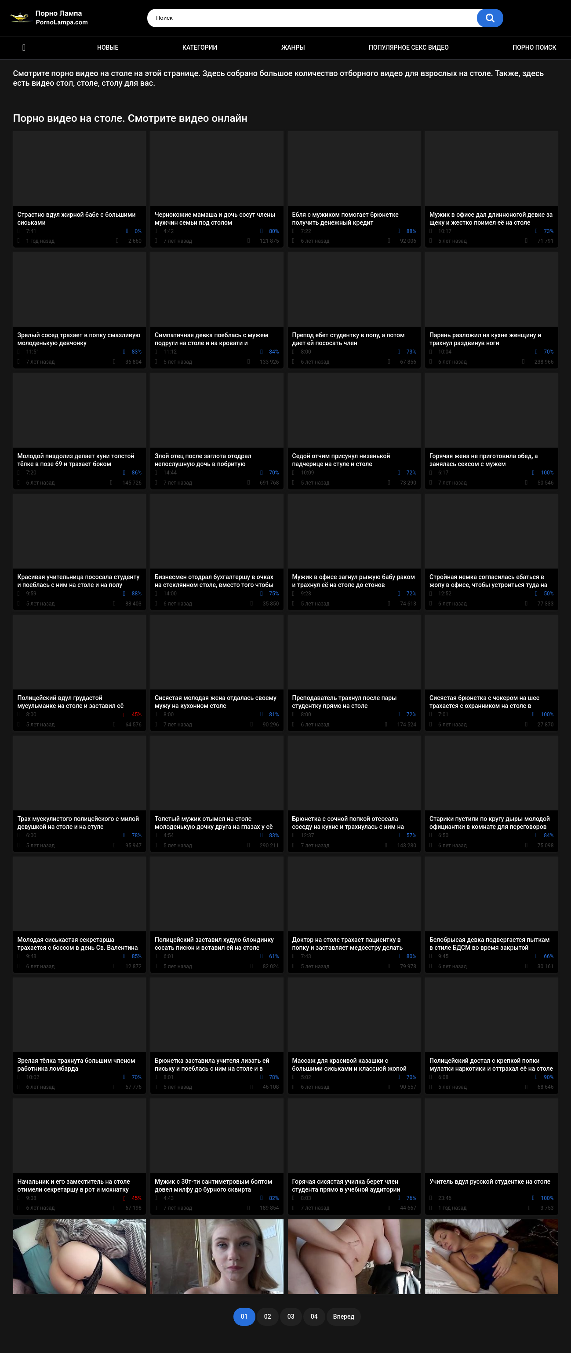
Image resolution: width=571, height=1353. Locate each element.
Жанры (293, 47)
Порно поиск (534, 47)
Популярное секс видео (409, 47)
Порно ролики (24, 47)
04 (314, 1316)
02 (267, 1316)
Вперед (343, 1316)
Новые (107, 47)
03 (291, 1316)
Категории (200, 47)
